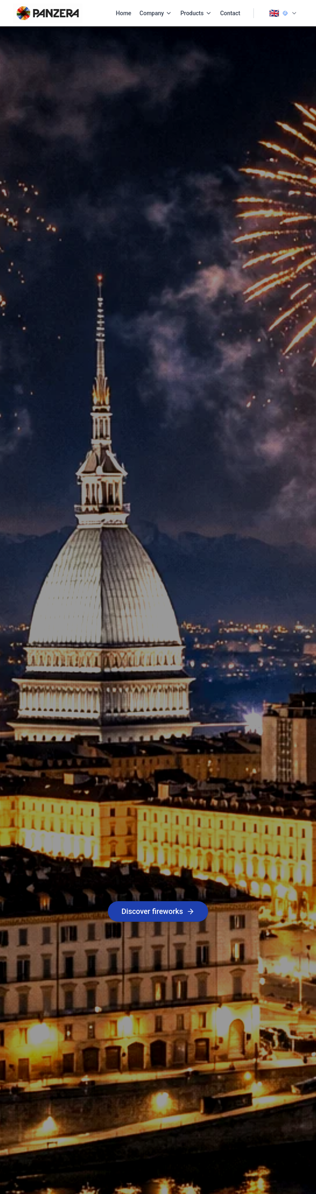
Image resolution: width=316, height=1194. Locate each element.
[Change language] (283, 13)
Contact (230, 13)
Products (196, 13)
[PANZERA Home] (47, 13)
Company (155, 13)
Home (124, 13)
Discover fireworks (157, 911)
